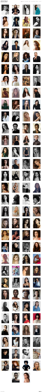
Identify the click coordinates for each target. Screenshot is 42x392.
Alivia (36, 15)
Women (22, 1)
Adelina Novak (16, 15)
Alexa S (26, 15)
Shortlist (37, 1)
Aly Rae (5, 27)
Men (23, 1)
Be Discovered (33, 1)
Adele (5, 15)
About (30, 1)
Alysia (16, 27)
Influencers (26, 1)
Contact (40, 1)
